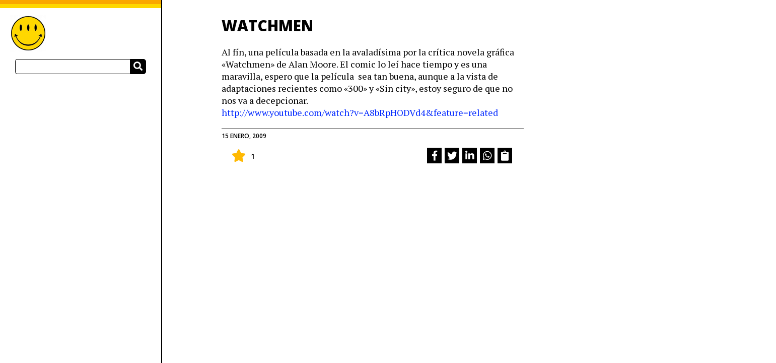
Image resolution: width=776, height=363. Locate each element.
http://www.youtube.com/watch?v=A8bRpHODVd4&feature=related (360, 112)
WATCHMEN (267, 25)
